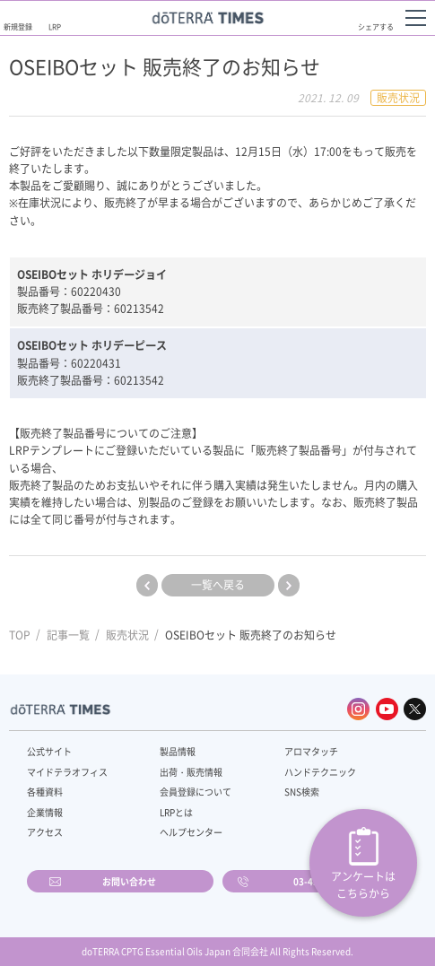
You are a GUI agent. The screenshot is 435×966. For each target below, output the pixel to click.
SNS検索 (301, 791)
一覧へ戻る (218, 585)
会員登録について (195, 791)
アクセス (45, 832)
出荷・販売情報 (191, 772)
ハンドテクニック (320, 772)
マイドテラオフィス (67, 772)
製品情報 (178, 751)
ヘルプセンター (191, 832)
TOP (19, 635)
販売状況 (127, 635)
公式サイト (49, 751)
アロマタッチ (311, 751)
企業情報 (45, 812)
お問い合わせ (129, 881)
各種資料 (45, 791)
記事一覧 (68, 635)
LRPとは (176, 812)
